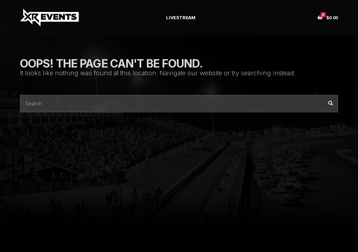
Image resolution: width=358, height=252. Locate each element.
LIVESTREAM (180, 17)
